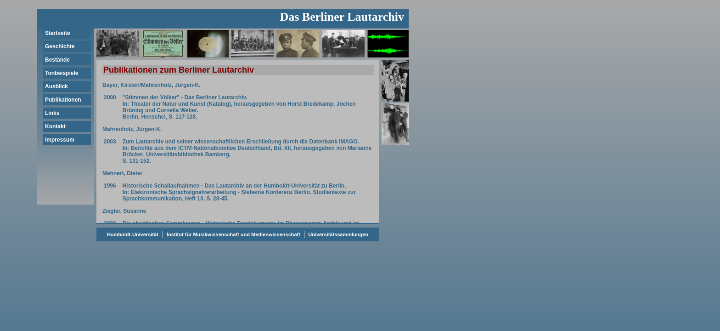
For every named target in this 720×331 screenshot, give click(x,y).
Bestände (57, 60)
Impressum (59, 140)
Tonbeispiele (61, 73)
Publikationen (63, 100)
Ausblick (56, 86)
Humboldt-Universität (132, 234)
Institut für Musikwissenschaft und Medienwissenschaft (233, 234)
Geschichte (60, 46)
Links (52, 113)
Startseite (57, 33)
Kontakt (55, 126)
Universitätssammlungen (337, 234)
